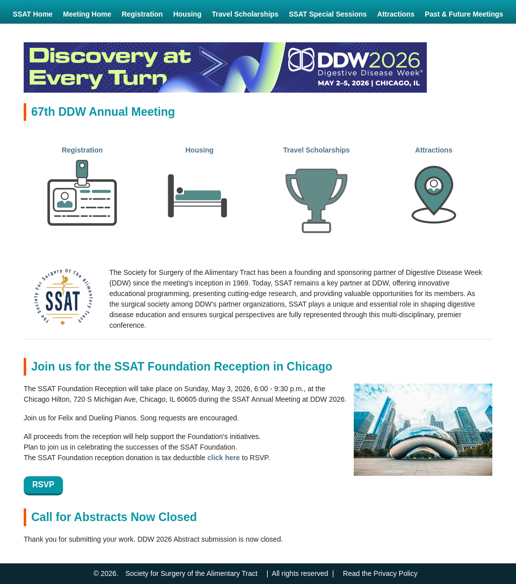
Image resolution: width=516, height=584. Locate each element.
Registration (82, 150)
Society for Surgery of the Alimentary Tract (191, 573)
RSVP (43, 484)
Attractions (434, 150)
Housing (199, 150)
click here (224, 458)
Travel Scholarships (316, 150)
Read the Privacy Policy (380, 573)
